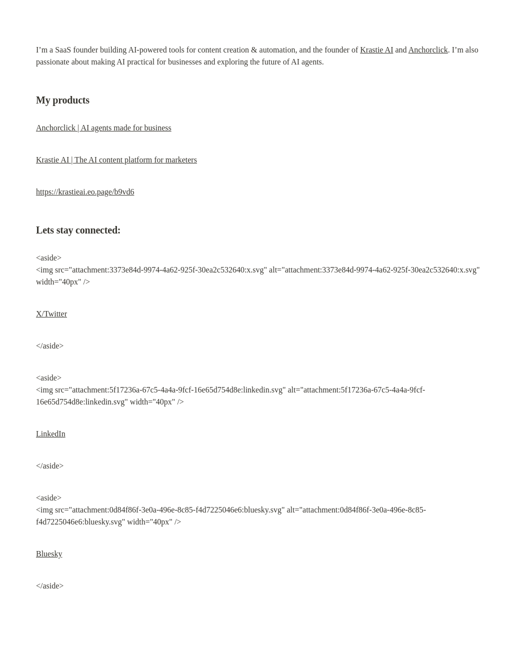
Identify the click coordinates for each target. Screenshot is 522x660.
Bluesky (49, 554)
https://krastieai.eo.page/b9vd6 (85, 192)
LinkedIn (51, 434)
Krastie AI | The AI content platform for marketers (116, 160)
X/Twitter (51, 314)
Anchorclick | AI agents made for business (104, 128)
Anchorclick (428, 50)
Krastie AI (376, 50)
